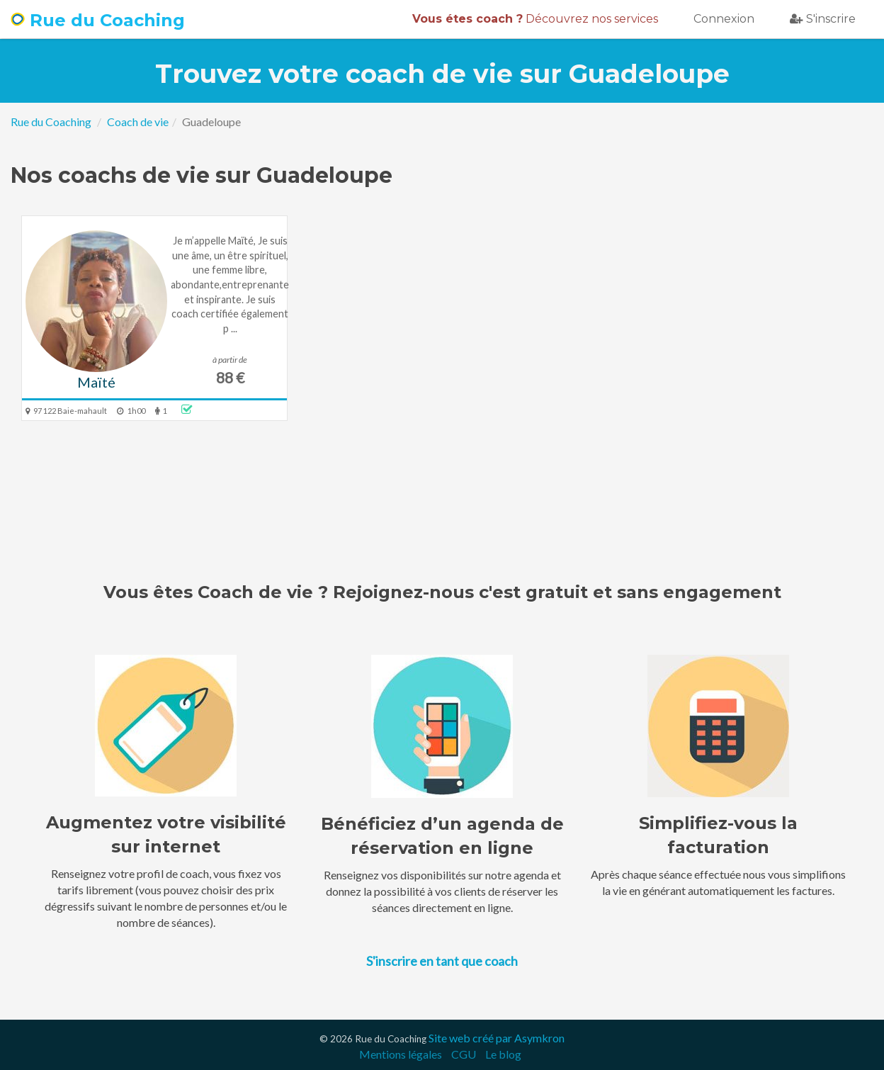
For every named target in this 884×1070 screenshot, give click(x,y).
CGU (463, 1054)
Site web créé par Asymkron (497, 1037)
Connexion (723, 19)
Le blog (503, 1054)
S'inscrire (823, 19)
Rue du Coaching (98, 20)
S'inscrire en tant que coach (442, 961)
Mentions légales (400, 1054)
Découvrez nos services (535, 19)
